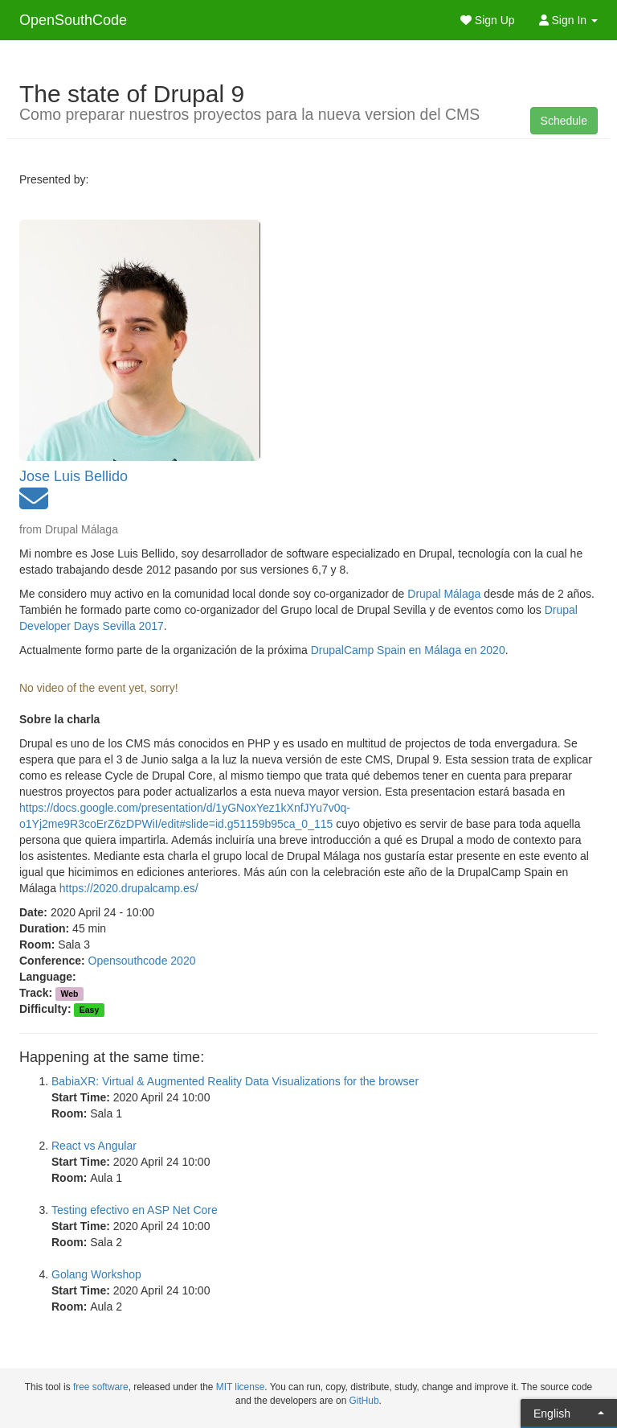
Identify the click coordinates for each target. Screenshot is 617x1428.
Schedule (564, 120)
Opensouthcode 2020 (142, 960)
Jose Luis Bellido (73, 476)
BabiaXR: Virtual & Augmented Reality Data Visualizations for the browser (235, 1081)
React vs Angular (94, 1145)
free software (101, 1387)
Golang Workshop (96, 1274)
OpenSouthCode (73, 20)
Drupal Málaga (443, 593)
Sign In (568, 20)
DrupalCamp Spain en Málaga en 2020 (408, 650)
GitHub (364, 1400)
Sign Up (487, 20)
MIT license (240, 1387)
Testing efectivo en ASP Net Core (134, 1210)
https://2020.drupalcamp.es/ (128, 888)
